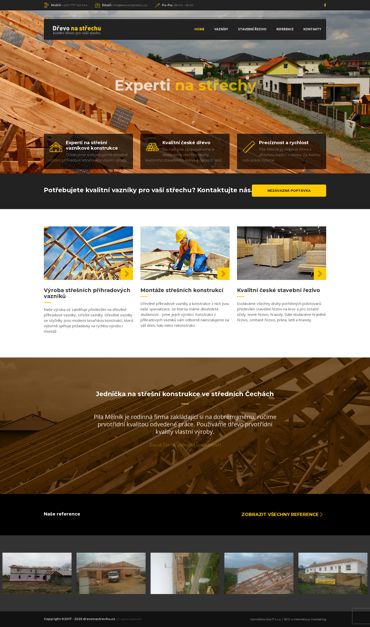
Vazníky (221, 29)
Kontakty (312, 29)
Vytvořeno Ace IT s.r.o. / (267, 619)
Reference (284, 29)
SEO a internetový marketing (305, 619)
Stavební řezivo (252, 29)
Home (199, 29)
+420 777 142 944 (69, 5)
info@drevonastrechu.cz (124, 5)
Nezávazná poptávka (289, 190)
